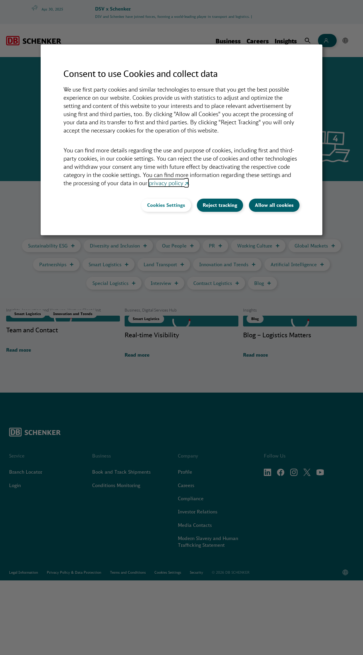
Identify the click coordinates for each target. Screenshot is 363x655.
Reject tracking (220, 205)
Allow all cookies (274, 205)
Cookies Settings (166, 205)
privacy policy (166, 182)
